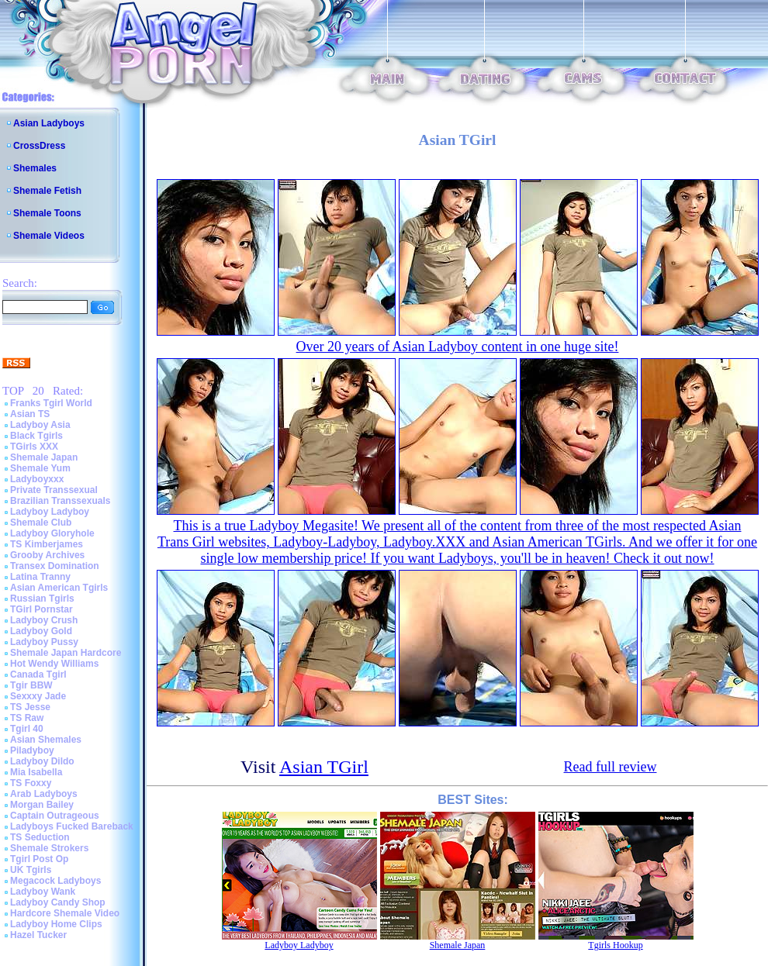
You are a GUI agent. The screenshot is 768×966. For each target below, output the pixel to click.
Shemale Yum (40, 468)
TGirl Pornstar (41, 609)
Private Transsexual (54, 490)
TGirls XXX (34, 446)
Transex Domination (54, 566)
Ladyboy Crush (44, 620)
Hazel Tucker (38, 935)
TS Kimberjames (46, 544)
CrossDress (39, 145)
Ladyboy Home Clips (56, 924)
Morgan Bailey (42, 804)
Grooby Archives (47, 555)
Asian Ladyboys (49, 123)
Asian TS (30, 414)
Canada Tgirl (38, 674)
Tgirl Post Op (39, 859)
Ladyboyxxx (37, 479)
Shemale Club (40, 522)
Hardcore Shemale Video (64, 913)
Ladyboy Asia (40, 424)
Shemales (35, 168)
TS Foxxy (30, 783)
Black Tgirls (36, 435)
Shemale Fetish (47, 190)
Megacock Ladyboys (55, 880)
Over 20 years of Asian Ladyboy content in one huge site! (457, 346)
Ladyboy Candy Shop (58, 902)
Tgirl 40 (26, 728)
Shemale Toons (47, 213)
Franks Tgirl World (51, 403)
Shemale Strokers (49, 848)
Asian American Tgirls (59, 587)
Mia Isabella (36, 772)
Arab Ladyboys (44, 793)
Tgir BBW (31, 685)
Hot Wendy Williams (54, 663)
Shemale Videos (49, 235)
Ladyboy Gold (41, 631)
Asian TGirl (323, 767)
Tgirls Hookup (615, 945)
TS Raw (26, 717)
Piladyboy (32, 750)
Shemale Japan (44, 457)
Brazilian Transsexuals (60, 500)
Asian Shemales (45, 739)
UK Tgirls (30, 869)
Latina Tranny (40, 576)
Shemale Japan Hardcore (65, 652)
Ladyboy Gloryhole (52, 533)
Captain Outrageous (54, 815)
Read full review (610, 767)
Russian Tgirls (42, 598)
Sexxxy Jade (38, 696)
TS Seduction (40, 837)
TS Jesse (30, 707)
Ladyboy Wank (42, 891)
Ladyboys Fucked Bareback (71, 826)
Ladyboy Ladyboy (49, 511)
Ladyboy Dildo (42, 761)
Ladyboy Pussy (44, 642)
